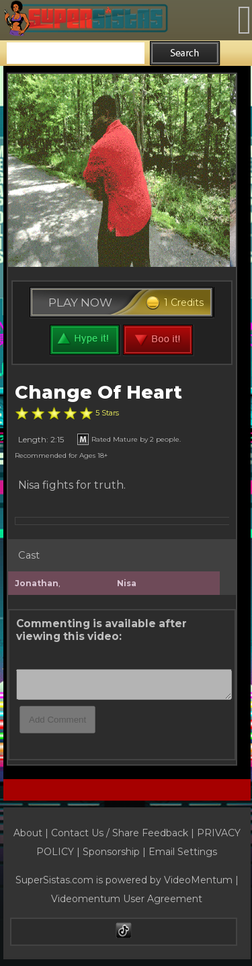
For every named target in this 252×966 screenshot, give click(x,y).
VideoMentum (198, 880)
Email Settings (183, 852)
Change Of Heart (98, 392)
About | (32, 833)
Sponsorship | (116, 852)
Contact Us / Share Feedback (119, 833)
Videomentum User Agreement (126, 899)
